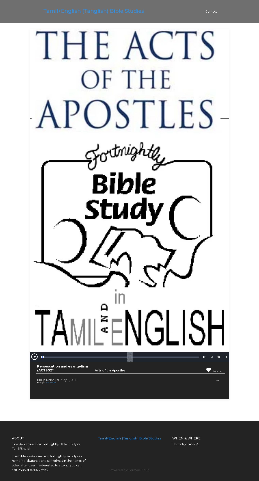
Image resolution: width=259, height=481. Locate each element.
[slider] (120, 357)
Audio (217, 370)
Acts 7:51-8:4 (51, 382)
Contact (211, 11)
